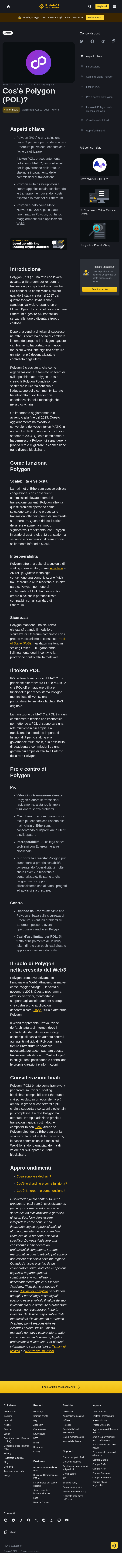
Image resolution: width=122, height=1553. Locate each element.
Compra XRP (98, 1468)
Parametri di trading (72, 1487)
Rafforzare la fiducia (14, 1458)
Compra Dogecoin (101, 1473)
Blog (6, 1462)
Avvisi (7, 1475)
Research (38, 1447)
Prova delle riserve (72, 1441)
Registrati (102, 6)
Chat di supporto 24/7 (73, 1457)
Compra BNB (98, 1464)
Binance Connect (41, 1502)
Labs (35, 1498)
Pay (35, 1420)
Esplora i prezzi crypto (103, 1416)
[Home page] (49, 6)
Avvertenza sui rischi (14, 1471)
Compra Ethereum (101, 1477)
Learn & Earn (99, 1411)
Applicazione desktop (73, 1416)
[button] (114, 6)
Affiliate (66, 1420)
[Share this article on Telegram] (103, 41)
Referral (67, 1425)
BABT (36, 1442)
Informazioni (10, 1411)
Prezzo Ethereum (101, 1425)
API (65, 1478)
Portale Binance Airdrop (74, 1491)
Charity (36, 1451)
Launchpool (39, 1433)
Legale (7, 1433)
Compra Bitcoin (100, 1460)
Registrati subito (100, 289)
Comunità (8, 1467)
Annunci (8, 1420)
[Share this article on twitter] (82, 41)
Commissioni (69, 1473)
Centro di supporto (72, 1461)
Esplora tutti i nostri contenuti (61, 1387)
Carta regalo (39, 1429)
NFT (35, 1438)
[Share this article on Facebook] (92, 41)
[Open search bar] (89, 6)
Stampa (7, 1429)
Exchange (38, 1411)
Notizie (7, 1425)
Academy (38, 1425)
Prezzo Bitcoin (99, 1420)
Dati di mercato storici (73, 1437)
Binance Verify (70, 1482)
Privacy (7, 1453)
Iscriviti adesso (95, 17)
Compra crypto (40, 1416)
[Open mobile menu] (114, 6)
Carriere (8, 1416)
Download (68, 1411)
